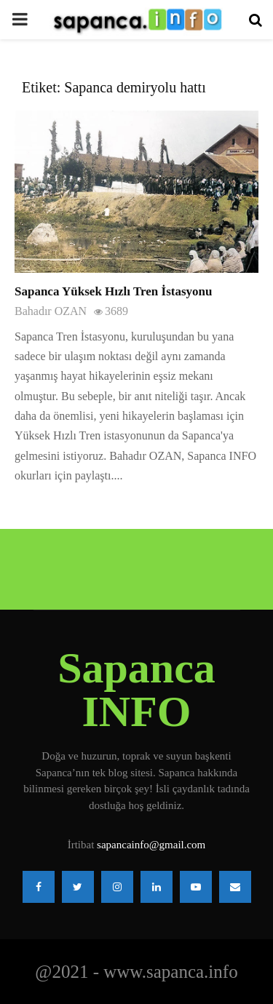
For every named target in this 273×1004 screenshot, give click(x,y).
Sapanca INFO (136, 689)
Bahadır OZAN (51, 311)
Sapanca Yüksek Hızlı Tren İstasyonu (113, 291)
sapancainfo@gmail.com (151, 844)
